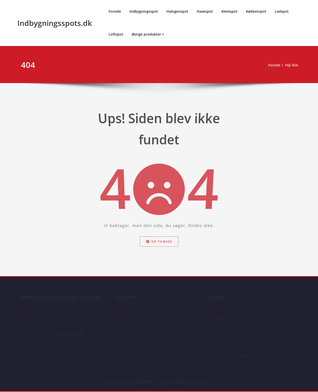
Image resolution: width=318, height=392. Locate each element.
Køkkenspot (256, 11)
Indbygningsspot (143, 11)
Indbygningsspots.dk (54, 23)
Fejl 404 (292, 65)
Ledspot (282, 11)
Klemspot (229, 11)
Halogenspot (177, 11)
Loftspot (116, 34)
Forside (115, 11)
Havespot (205, 11)
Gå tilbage (159, 246)
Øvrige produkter (146, 34)
